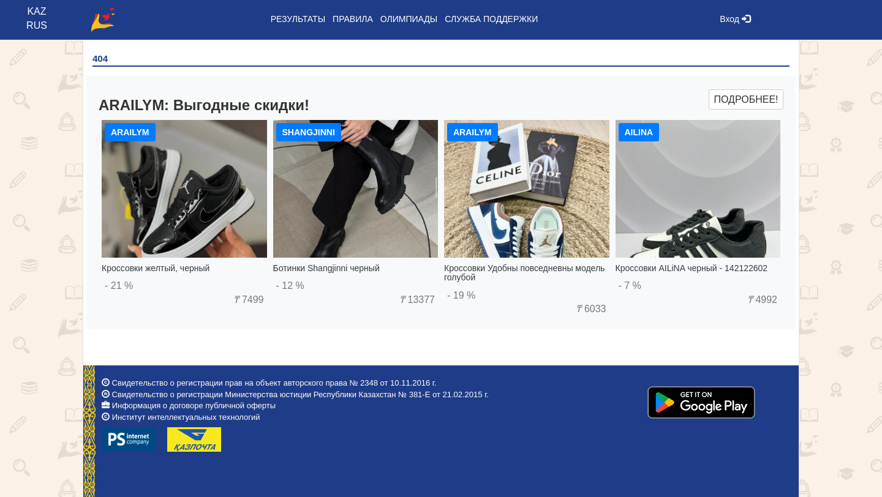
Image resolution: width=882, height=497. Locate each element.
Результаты (298, 19)
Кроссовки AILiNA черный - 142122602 (692, 268)
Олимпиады (408, 19)
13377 (417, 299)
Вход (735, 19)
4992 (762, 299)
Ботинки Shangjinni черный (326, 268)
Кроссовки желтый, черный (155, 268)
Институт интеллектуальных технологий (186, 417)
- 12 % (290, 285)
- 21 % (119, 285)
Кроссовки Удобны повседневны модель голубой (524, 272)
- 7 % (630, 285)
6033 (591, 309)
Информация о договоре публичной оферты (194, 405)
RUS (36, 25)
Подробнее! (746, 99)
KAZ (36, 11)
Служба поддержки (491, 19)
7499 (248, 299)
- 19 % (461, 295)
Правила (353, 19)
